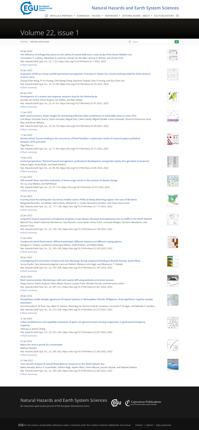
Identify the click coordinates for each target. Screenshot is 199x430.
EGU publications (164, 15)
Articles (24, 41)
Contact (139, 425)
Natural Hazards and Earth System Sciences (135, 8)
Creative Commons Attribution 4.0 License (110, 425)
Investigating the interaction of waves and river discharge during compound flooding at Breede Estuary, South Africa (80, 260)
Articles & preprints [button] (61, 15)
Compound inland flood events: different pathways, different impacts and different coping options (71, 241)
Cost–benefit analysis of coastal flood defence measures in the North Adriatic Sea (62, 363)
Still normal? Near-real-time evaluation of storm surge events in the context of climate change (69, 180)
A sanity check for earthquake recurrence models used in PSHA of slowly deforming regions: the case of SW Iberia (78, 199)
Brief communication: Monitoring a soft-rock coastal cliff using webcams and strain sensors (67, 280)
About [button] (146, 15)
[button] (130, 41)
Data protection (163, 425)
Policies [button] (96, 15)
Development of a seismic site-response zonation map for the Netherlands (58, 96)
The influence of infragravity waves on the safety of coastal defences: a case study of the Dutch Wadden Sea (76, 54)
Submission (83, 15)
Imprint (149, 425)
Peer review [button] (111, 15)
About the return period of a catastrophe (41, 344)
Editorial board (131, 15)
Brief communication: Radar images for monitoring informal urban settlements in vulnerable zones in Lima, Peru (78, 115)
